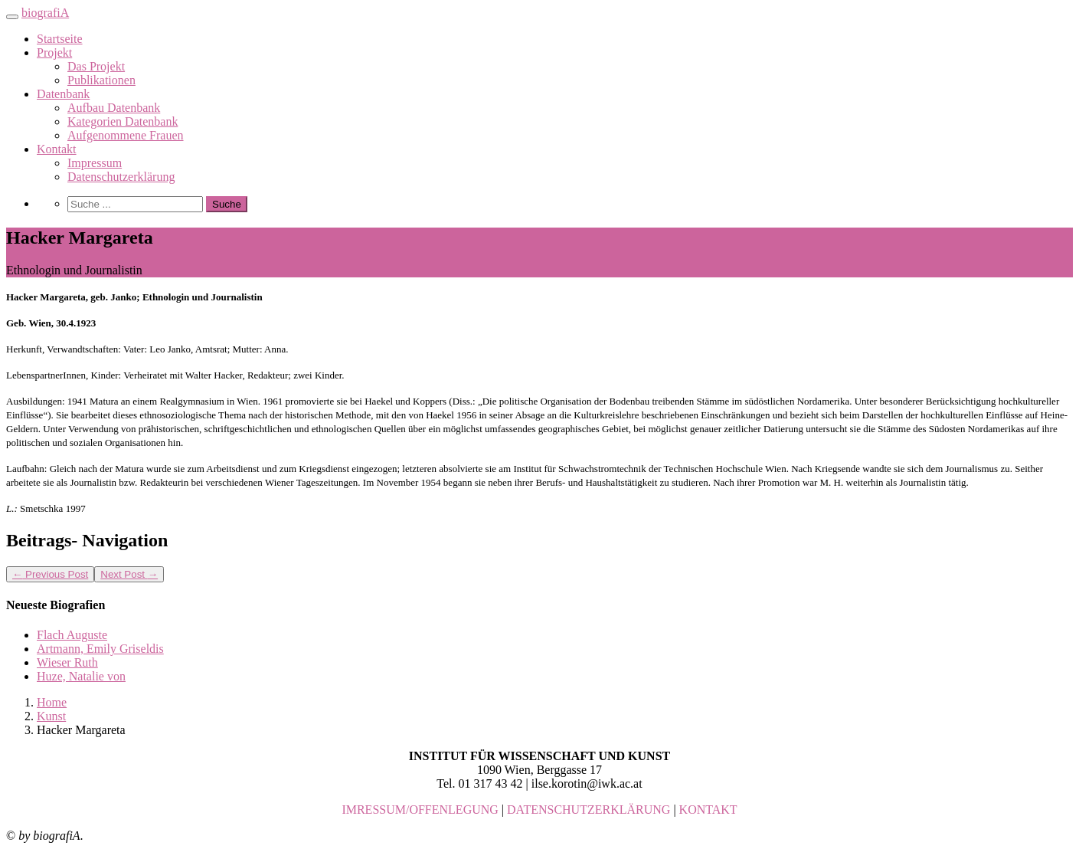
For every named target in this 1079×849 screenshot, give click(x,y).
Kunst (51, 716)
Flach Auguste (72, 634)
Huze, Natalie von (81, 676)
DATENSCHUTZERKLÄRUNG (588, 809)
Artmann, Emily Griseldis (100, 648)
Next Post (129, 574)
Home (52, 702)
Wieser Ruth (67, 662)
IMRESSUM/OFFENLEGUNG (420, 809)
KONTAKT (708, 809)
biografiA (45, 12)
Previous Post (50, 574)
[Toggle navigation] (12, 17)
